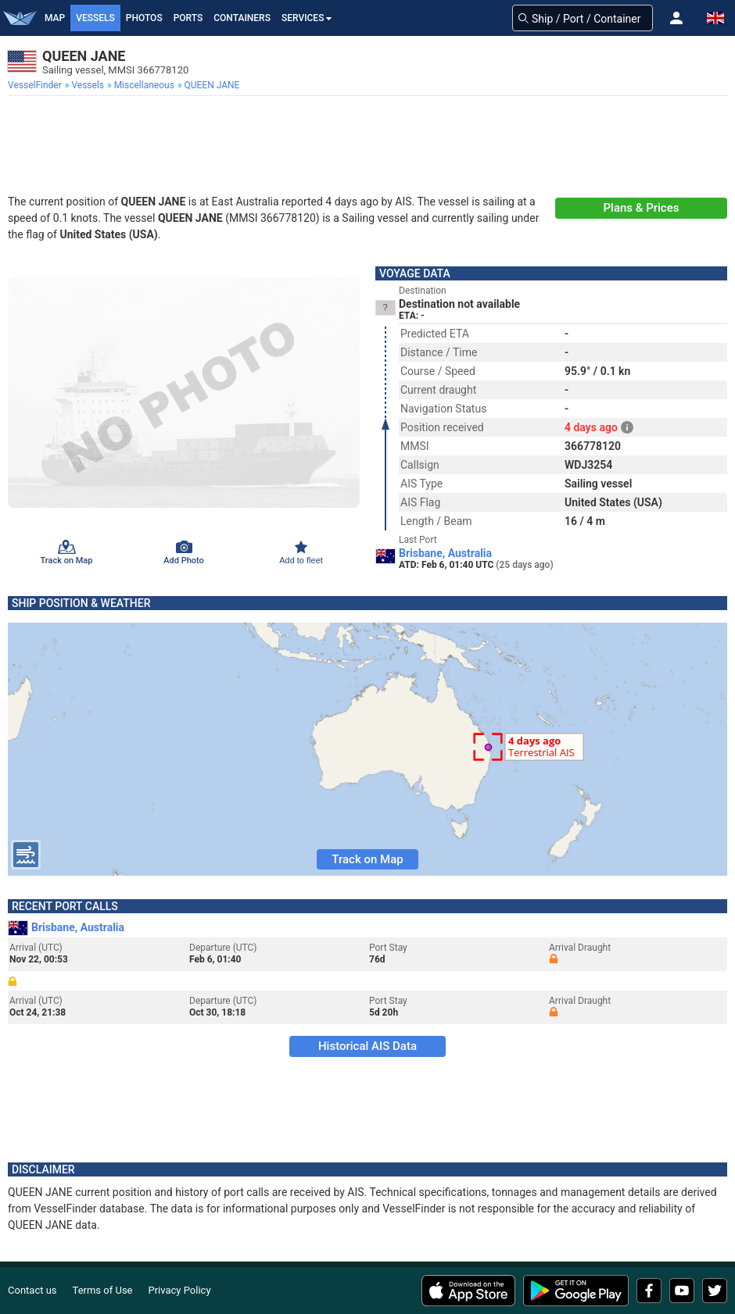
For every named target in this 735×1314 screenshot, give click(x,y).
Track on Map (367, 859)
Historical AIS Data (367, 1046)
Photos (144, 17)
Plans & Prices (641, 208)
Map (55, 17)
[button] (676, 18)
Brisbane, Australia (445, 553)
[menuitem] (36, 85)
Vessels (95, 17)
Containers (242, 17)
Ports (188, 17)
